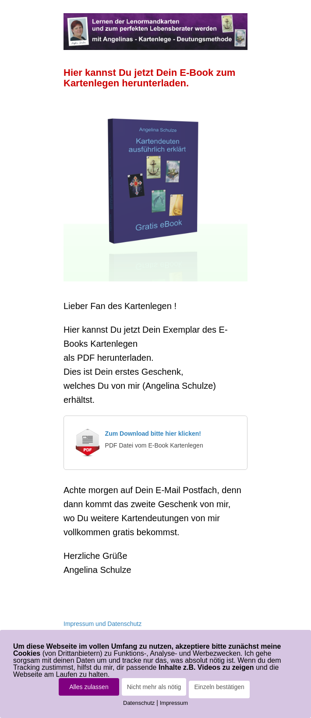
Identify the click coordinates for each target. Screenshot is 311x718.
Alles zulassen (89, 686)
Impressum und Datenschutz (102, 623)
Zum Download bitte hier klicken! (153, 433)
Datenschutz (139, 703)
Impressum (174, 703)
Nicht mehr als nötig (154, 686)
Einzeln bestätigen (219, 686)
